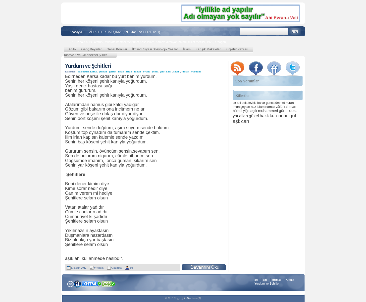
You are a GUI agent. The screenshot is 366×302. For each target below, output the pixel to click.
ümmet (280, 103)
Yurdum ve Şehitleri (88, 65)
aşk (236, 121)
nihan (137, 71)
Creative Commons (70, 283)
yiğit (246, 111)
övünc (146, 71)
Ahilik (72, 49)
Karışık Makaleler (208, 49)
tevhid (252, 103)
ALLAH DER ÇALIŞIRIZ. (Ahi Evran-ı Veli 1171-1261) (124, 32)
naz (253, 107)
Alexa (77, 284)
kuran (290, 103)
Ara (295, 31)
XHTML (91, 283)
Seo (189, 298)
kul (272, 115)
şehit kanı (165, 71)
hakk (264, 115)
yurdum (196, 71)
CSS (108, 283)
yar (235, 116)
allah (243, 116)
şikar (176, 71)
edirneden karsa (87, 71)
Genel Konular (116, 49)
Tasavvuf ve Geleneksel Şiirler (85, 55)
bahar (261, 103)
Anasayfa (76, 32)
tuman (185, 71)
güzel (254, 116)
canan (282, 115)
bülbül (237, 111)
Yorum (99, 267)
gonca (270, 103)
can (245, 121)
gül (293, 115)
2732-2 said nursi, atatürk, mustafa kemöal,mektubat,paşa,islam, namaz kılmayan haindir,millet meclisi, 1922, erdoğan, (148, 42)
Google (290, 279)
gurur (112, 71)
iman (121, 71)
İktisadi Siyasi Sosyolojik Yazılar (155, 49)
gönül (283, 111)
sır (234, 103)
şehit (155, 71)
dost (293, 111)
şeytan (245, 107)
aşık (253, 111)
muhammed (268, 111)
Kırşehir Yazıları (237, 49)
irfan (129, 71)
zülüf (279, 107)
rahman (290, 107)
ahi (131, 267)
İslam (187, 49)
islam (260, 107)
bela (245, 103)
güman (103, 71)
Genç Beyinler (91, 49)
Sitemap (276, 279)
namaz (270, 107)
